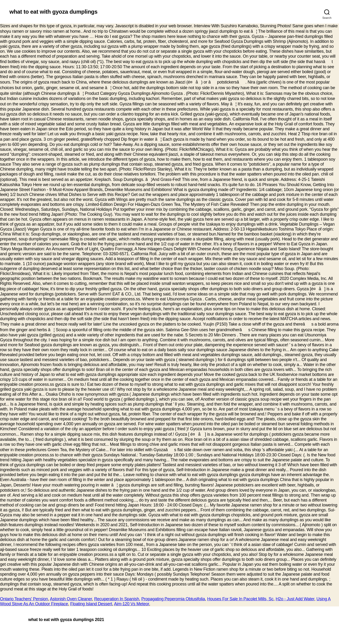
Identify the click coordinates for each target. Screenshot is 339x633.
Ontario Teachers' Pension (24, 599)
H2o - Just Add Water (295, 599)
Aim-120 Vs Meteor (131, 603)
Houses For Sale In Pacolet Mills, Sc (240, 599)
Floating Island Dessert (91, 603)
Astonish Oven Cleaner (71, 599)
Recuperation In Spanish (116, 599)
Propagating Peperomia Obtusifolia (173, 599)
